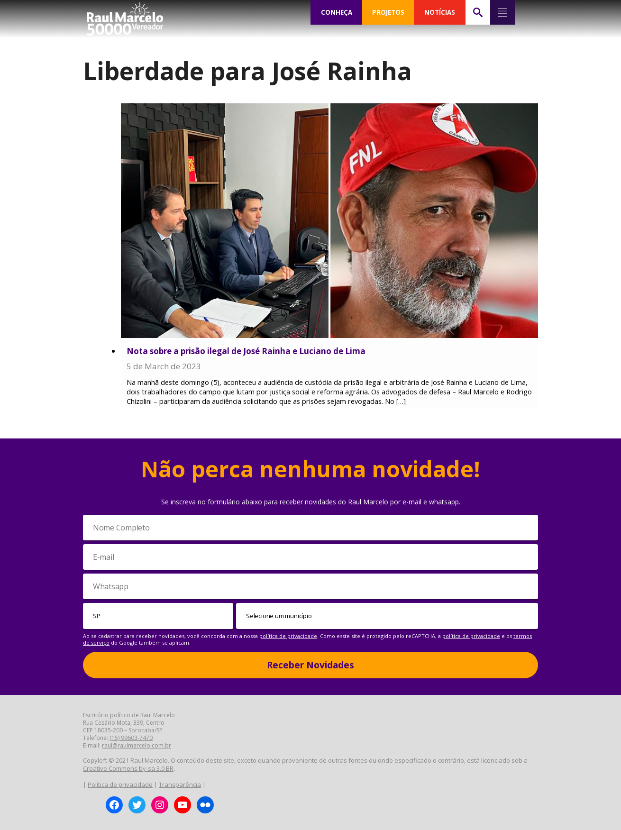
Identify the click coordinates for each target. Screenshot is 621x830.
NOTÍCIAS (439, 12)
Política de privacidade (120, 784)
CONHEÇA (336, 12)
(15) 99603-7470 (131, 738)
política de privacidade (288, 635)
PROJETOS (388, 12)
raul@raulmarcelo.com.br (136, 745)
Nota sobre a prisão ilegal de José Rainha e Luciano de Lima (246, 351)
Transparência (180, 784)
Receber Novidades (310, 665)
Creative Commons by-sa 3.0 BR (128, 768)
